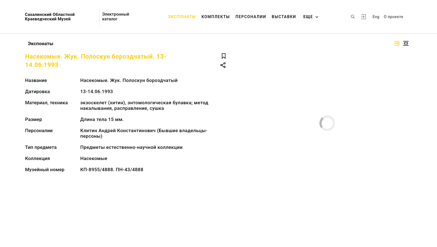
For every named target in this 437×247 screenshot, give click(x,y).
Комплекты (215, 16)
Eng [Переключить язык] (376, 16)
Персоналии (251, 16)
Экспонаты (182, 16)
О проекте (393, 16)
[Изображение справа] (396, 43)
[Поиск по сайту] (352, 16)
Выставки (284, 16)
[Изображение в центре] (405, 43)
